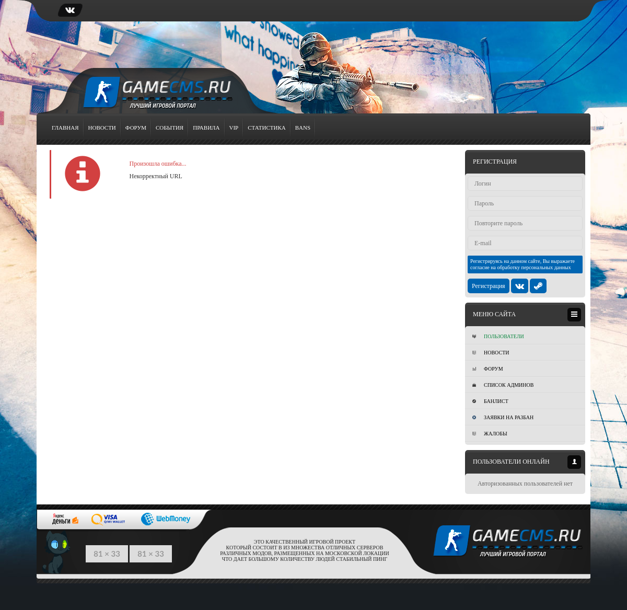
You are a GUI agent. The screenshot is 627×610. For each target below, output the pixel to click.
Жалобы (489, 433)
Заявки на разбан (502, 417)
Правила (206, 127)
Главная (65, 127)
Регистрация (488, 286)
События (169, 127)
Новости (102, 127)
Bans (302, 127)
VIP (234, 127)
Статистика (266, 127)
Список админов (502, 385)
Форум (135, 127)
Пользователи (498, 336)
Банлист (490, 401)
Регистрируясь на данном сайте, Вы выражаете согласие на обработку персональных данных (522, 264)
